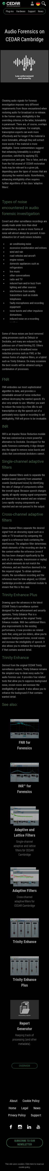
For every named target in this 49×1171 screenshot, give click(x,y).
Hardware (20, 11)
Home (12, 1108)
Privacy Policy (17, 1115)
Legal (24, 1108)
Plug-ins (10, 11)
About (13, 1101)
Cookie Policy (31, 1101)
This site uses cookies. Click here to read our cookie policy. (24, 1165)
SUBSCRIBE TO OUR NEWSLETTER (24, 1142)
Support (32, 11)
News (40, 11)
